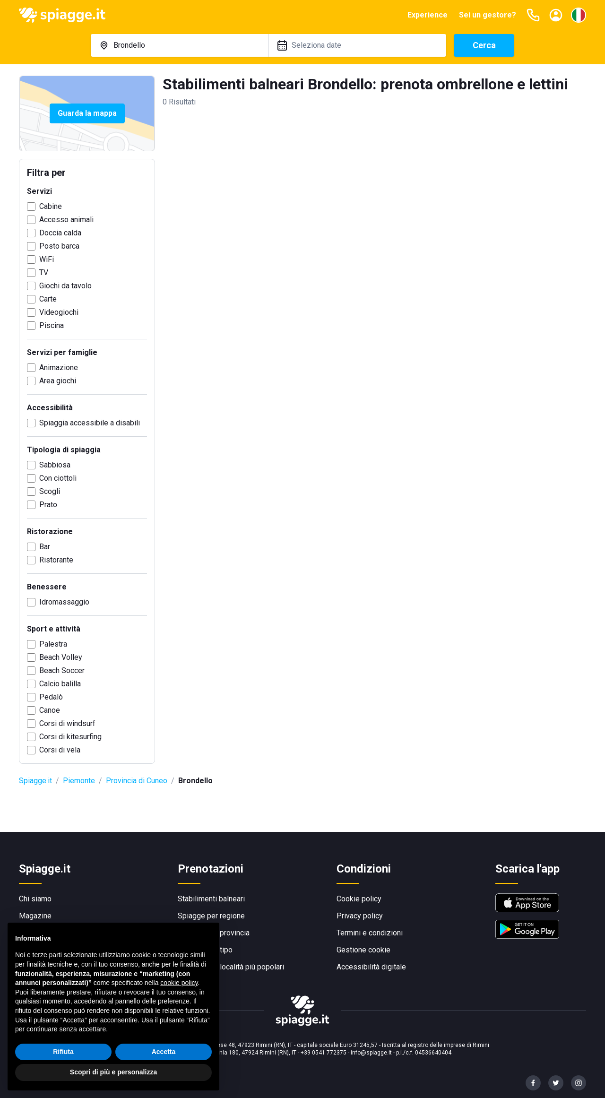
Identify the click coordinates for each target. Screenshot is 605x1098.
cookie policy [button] (179, 982)
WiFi (46, 259)
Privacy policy (360, 915)
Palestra (53, 644)
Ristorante (56, 559)
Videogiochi (58, 312)
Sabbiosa (54, 464)
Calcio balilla (60, 683)
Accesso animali (66, 219)
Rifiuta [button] (63, 1051)
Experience (427, 14)
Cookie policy (359, 898)
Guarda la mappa (87, 113)
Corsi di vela (59, 749)
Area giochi (57, 380)
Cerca (484, 45)
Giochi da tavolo (65, 285)
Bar (44, 546)
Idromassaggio (64, 601)
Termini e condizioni (370, 932)
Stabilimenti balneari (211, 898)
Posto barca (59, 246)
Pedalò (51, 696)
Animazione (58, 367)
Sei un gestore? (487, 14)
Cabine (50, 206)
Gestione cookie (363, 949)
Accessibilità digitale (371, 966)
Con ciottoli (58, 478)
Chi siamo (35, 898)
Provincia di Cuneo (136, 780)
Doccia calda (60, 232)
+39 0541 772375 (323, 1052)
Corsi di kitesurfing (70, 736)
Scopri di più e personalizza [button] (113, 1072)
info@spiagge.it (371, 1052)
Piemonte (79, 780)
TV (43, 272)
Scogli (49, 491)
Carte (48, 298)
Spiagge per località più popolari (231, 966)
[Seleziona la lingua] (578, 15)
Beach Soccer (62, 670)
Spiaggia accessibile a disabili (89, 422)
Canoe (49, 710)
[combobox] (179, 45)
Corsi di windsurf (67, 723)
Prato (48, 504)
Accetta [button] (164, 1051)
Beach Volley (60, 657)
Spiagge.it (35, 780)
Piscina (51, 325)
